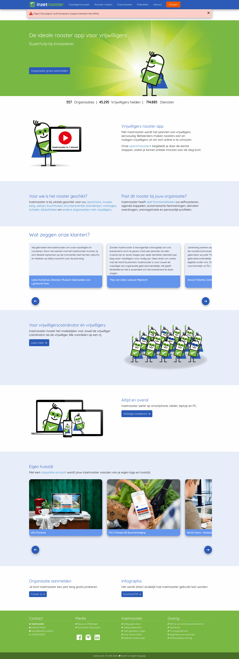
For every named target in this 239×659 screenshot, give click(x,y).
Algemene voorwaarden (182, 634)
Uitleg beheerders (133, 627)
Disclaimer (175, 627)
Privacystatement (179, 631)
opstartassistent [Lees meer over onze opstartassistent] (140, 146)
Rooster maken (103, 4)
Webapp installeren (135, 413)
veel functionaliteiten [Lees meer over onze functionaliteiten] (161, 202)
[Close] (208, 13)
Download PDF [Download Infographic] (130, 594)
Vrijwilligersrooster (79, 4)
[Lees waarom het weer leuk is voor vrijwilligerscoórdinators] (165, 347)
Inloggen (173, 4)
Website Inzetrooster (134, 638)
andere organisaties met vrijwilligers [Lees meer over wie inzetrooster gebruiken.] (86, 209)
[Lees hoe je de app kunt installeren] (67, 417)
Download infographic (88, 627)
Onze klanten (124, 4)
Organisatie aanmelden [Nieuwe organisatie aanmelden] (49, 70)
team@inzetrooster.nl (42, 631)
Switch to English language (133, 656)
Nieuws (157, 4)
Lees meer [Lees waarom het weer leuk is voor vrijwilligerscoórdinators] (37, 342)
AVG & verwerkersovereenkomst (187, 624)
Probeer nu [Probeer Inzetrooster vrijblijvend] (36, 594)
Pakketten (143, 4)
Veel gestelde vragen (134, 631)
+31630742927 (38, 634)
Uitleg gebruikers (132, 624)
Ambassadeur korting (181, 638)
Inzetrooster (98, 656)
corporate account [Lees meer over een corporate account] (53, 472)
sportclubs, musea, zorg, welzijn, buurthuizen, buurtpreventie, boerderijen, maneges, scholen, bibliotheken (73, 205)
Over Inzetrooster (133, 634)
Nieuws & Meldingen (87, 624)
